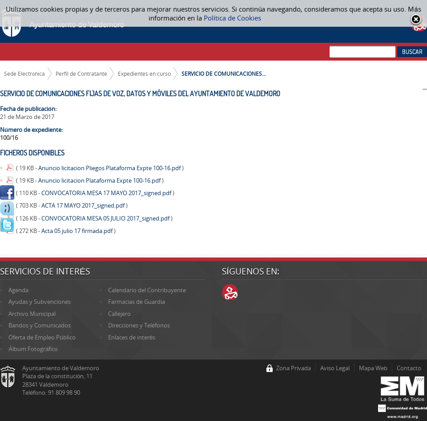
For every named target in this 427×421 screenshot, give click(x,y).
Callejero (119, 314)
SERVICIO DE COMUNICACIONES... (223, 73)
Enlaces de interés (131, 337)
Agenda (18, 290)
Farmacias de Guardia (136, 302)
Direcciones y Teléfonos (139, 325)
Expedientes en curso (144, 73)
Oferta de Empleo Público (41, 337)
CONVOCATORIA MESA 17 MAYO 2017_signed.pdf (107, 193)
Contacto (409, 368)
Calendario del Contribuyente (147, 290)
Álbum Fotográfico (33, 349)
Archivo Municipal (32, 314)
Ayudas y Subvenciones (39, 302)
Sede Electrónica (24, 73)
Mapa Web (373, 368)
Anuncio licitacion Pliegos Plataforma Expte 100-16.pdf (110, 168)
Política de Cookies (232, 17)
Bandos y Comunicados (39, 325)
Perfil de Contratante (81, 73)
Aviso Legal (335, 368)
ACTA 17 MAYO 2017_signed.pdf (83, 205)
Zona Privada (293, 368)
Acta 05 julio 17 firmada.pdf (77, 231)
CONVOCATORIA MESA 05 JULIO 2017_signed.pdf (106, 218)
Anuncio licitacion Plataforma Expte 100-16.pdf (100, 180)
